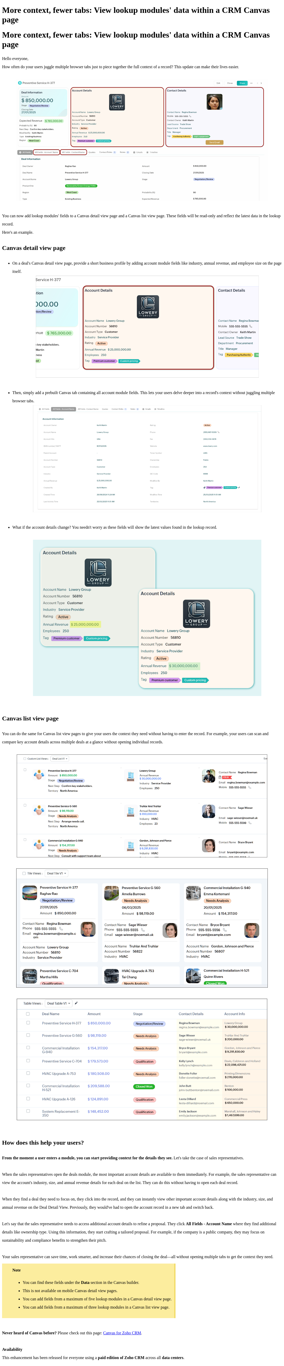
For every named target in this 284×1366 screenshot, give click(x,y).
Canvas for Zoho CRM (122, 1333)
